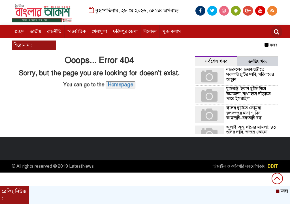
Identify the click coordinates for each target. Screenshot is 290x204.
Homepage (120, 85)
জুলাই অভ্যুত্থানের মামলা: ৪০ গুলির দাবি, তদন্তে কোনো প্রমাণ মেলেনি (251, 132)
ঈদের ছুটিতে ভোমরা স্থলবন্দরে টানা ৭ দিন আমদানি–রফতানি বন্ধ (244, 113)
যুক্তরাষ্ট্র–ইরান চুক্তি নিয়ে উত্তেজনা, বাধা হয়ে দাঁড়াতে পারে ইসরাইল (248, 93)
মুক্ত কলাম (172, 31)
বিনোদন (150, 31)
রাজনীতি (54, 31)
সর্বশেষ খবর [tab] (216, 61)
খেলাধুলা (99, 31)
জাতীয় (35, 31)
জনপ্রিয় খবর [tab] (258, 61)
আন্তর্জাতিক (76, 31)
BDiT (273, 166)
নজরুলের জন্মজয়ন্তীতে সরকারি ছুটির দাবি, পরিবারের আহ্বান (250, 74)
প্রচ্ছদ (19, 31)
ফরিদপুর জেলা (125, 31)
